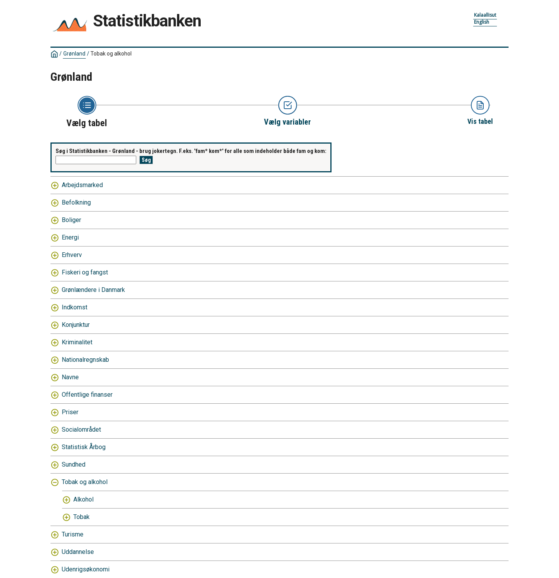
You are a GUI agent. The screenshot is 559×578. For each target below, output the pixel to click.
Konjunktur (76, 324)
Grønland (74, 53)
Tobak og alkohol (111, 53)
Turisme (72, 534)
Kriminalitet (77, 342)
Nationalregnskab (85, 359)
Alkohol (83, 499)
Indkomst (74, 307)
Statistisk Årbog (84, 447)
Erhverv (72, 255)
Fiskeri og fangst (85, 272)
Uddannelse (78, 551)
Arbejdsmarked (82, 185)
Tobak (81, 517)
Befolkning (76, 202)
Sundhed (73, 464)
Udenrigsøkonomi (85, 569)
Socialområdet (81, 429)
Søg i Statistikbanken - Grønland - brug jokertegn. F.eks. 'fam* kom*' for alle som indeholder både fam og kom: (191, 151)
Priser (70, 412)
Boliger (71, 220)
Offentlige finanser (87, 394)
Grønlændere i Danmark (93, 289)
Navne (70, 377)
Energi (70, 237)
